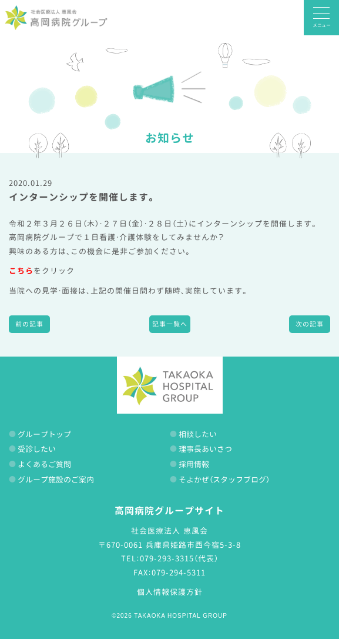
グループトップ (44, 434)
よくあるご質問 (44, 464)
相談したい (198, 434)
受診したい (37, 449)
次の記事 (310, 324)
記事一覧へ (169, 324)
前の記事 (29, 324)
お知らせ (169, 137)
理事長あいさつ (205, 449)
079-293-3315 (167, 558)
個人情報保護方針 (170, 592)
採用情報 (194, 464)
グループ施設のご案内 (56, 479)
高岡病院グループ (56, 17)
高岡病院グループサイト (169, 510)
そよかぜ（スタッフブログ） (224, 479)
